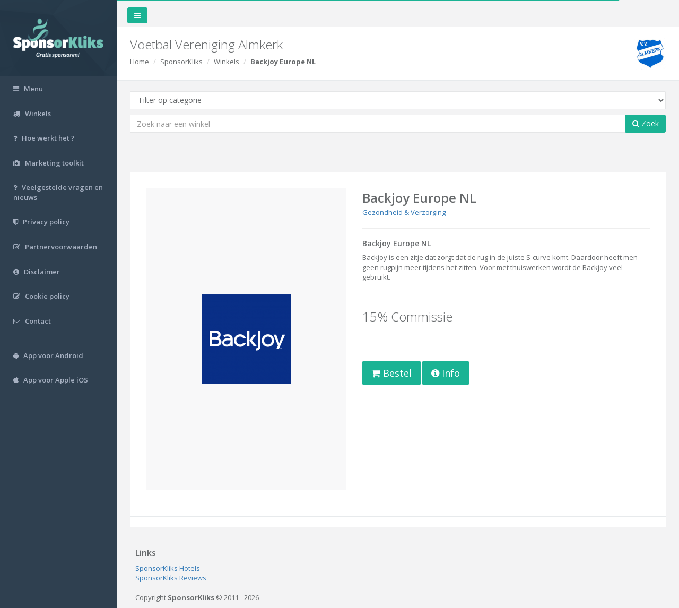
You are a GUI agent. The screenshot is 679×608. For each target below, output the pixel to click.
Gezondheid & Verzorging (404, 212)
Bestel (391, 373)
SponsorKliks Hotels (167, 568)
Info (445, 373)
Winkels (226, 61)
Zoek (645, 123)
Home (139, 61)
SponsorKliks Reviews (170, 578)
